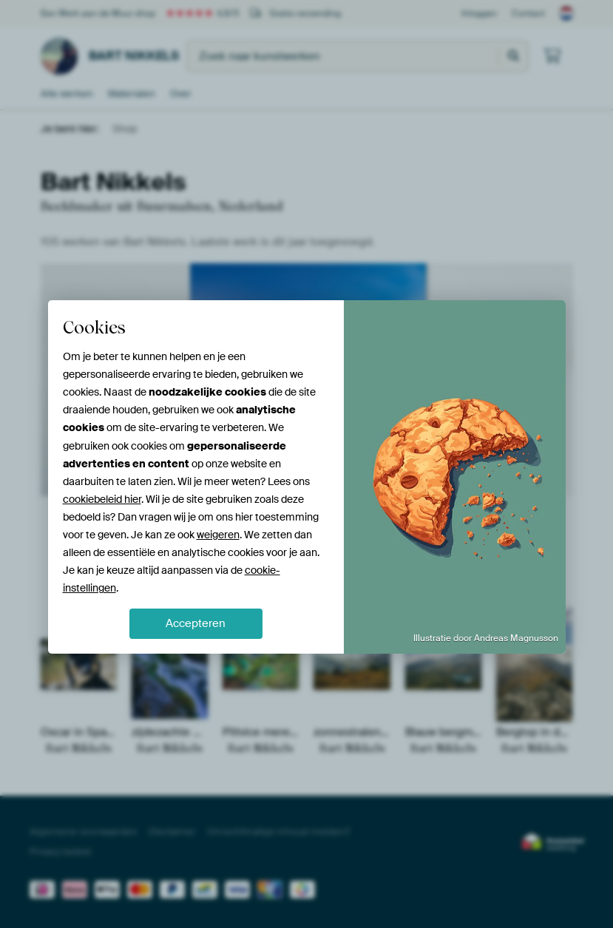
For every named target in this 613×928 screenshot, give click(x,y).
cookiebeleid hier (102, 499)
